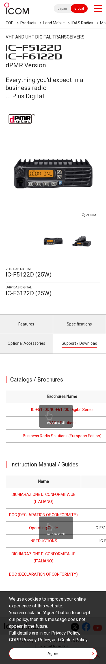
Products (28, 23)
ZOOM (91, 215)
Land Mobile (54, 23)
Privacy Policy (65, 633)
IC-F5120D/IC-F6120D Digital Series (62, 409)
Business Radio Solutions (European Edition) (62, 436)
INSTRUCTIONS (43, 541)
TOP (10, 23)
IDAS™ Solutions (62, 423)
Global (79, 8)
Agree (53, 653)
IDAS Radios (82, 23)
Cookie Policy (73, 639)
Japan (62, 8)
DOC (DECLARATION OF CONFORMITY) (43, 515)
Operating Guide (43, 528)
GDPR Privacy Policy (29, 639)
